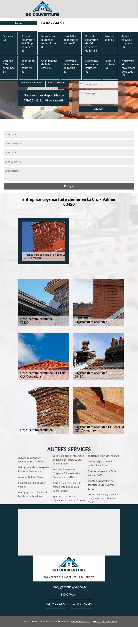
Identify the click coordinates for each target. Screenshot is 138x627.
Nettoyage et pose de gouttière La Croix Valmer (31, 459)
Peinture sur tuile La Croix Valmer (31, 484)
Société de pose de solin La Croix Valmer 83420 (102, 463)
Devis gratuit (80, 621)
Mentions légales (105, 621)
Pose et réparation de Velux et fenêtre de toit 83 (91, 43)
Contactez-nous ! (57, 82)
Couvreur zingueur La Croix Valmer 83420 (102, 473)
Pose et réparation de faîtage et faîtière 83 (27, 43)
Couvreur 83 (8, 38)
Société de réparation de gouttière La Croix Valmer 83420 (101, 484)
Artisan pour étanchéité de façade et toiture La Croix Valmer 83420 (67, 486)
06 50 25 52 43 (82, 604)
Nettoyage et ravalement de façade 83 (128, 68)
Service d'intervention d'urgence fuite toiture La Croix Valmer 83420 (66, 473)
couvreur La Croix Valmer (31, 477)
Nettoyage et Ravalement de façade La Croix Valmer (33, 494)
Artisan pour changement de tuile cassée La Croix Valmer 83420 (103, 498)
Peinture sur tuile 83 (110, 64)
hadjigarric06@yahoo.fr (69, 587)
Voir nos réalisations (31, 82)
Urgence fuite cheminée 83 (9, 66)
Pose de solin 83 (109, 38)
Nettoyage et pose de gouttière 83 (91, 66)
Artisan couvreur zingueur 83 (127, 41)
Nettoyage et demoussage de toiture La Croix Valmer (33, 469)
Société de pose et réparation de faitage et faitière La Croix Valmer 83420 (68, 459)
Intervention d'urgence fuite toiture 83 (48, 41)
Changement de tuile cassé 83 (49, 64)
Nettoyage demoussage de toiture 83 (71, 66)
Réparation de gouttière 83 (28, 66)
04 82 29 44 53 (52, 23)
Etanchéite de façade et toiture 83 (71, 39)
